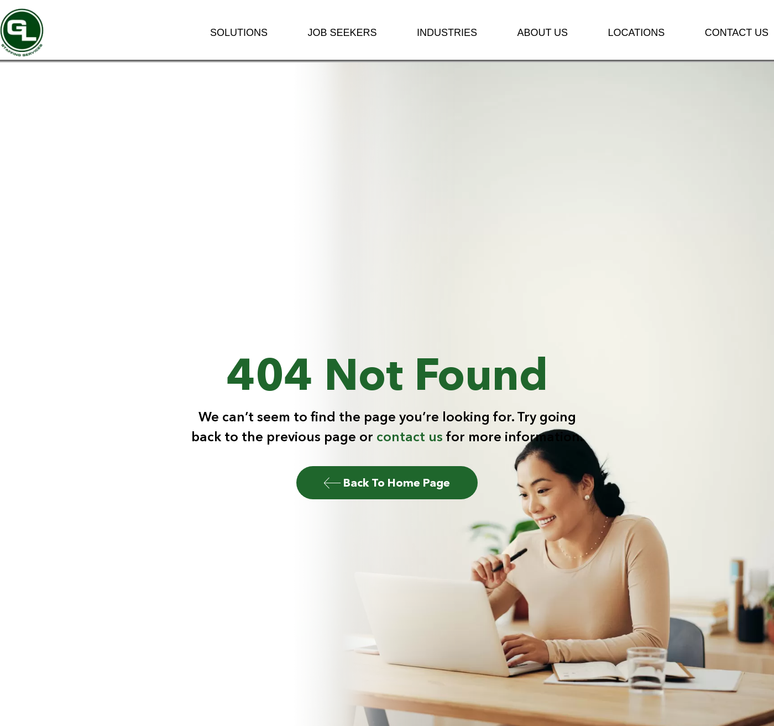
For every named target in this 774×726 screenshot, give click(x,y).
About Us (542, 32)
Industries (447, 32)
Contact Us (736, 32)
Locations (636, 32)
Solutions (239, 32)
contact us (409, 437)
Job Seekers (341, 32)
